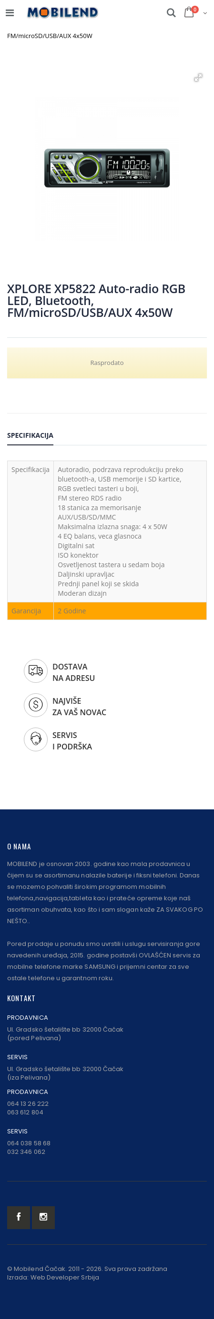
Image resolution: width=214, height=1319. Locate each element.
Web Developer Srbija (65, 1277)
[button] (198, 77)
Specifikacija (30, 435)
